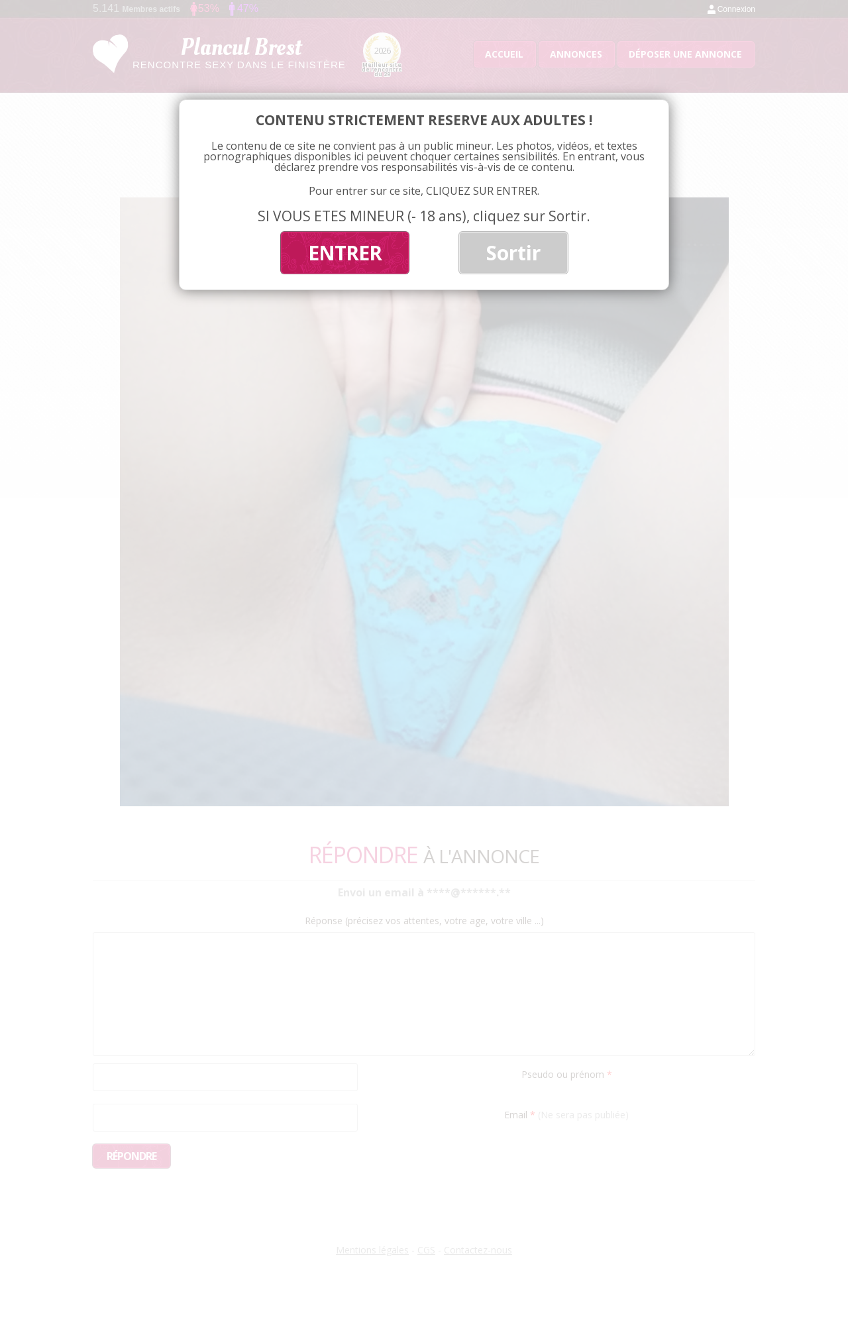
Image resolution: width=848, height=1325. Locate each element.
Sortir (513, 252)
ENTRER (345, 252)
